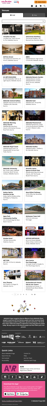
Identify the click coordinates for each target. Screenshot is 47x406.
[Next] (34, 294)
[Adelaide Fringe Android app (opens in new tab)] (22, 392)
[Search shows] (45, 6)
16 (32, 294)
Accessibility (5, 359)
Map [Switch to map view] (35, 15)
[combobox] (23, 21)
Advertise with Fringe (30, 359)
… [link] (29, 294)
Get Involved (5, 356)
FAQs (25, 354)
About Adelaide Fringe (8, 352)
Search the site (6, 354)
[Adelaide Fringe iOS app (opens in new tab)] (9, 392)
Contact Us (27, 352)
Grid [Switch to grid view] (13, 15)
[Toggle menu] (2, 6)
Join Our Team (28, 356)
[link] (12, 294)
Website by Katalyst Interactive (10, 402)
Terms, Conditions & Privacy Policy (12, 399)
